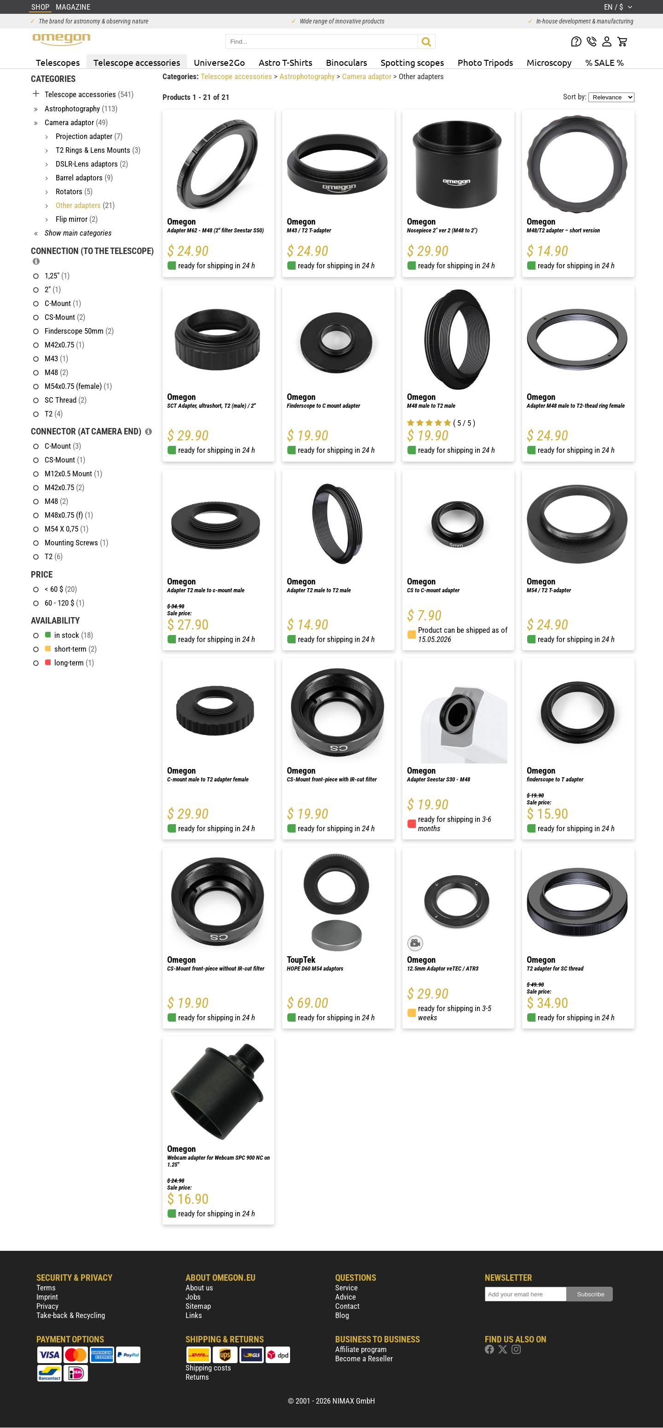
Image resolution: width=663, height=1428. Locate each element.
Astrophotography (308, 76)
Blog (342, 1315)
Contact (347, 1306)
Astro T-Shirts (285, 62)
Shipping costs (208, 1367)
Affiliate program (361, 1349)
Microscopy (549, 62)
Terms (46, 1287)
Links (194, 1315)
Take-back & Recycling (70, 1315)
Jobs (193, 1296)
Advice (345, 1296)
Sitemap (198, 1306)
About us (199, 1287)
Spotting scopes (412, 62)
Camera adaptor (367, 76)
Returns (197, 1377)
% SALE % (604, 62)
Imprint (47, 1296)
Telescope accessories (136, 62)
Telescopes (58, 62)
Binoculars (346, 62)
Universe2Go (219, 62)
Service (346, 1287)
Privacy (47, 1306)
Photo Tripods (485, 62)
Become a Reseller (364, 1358)
